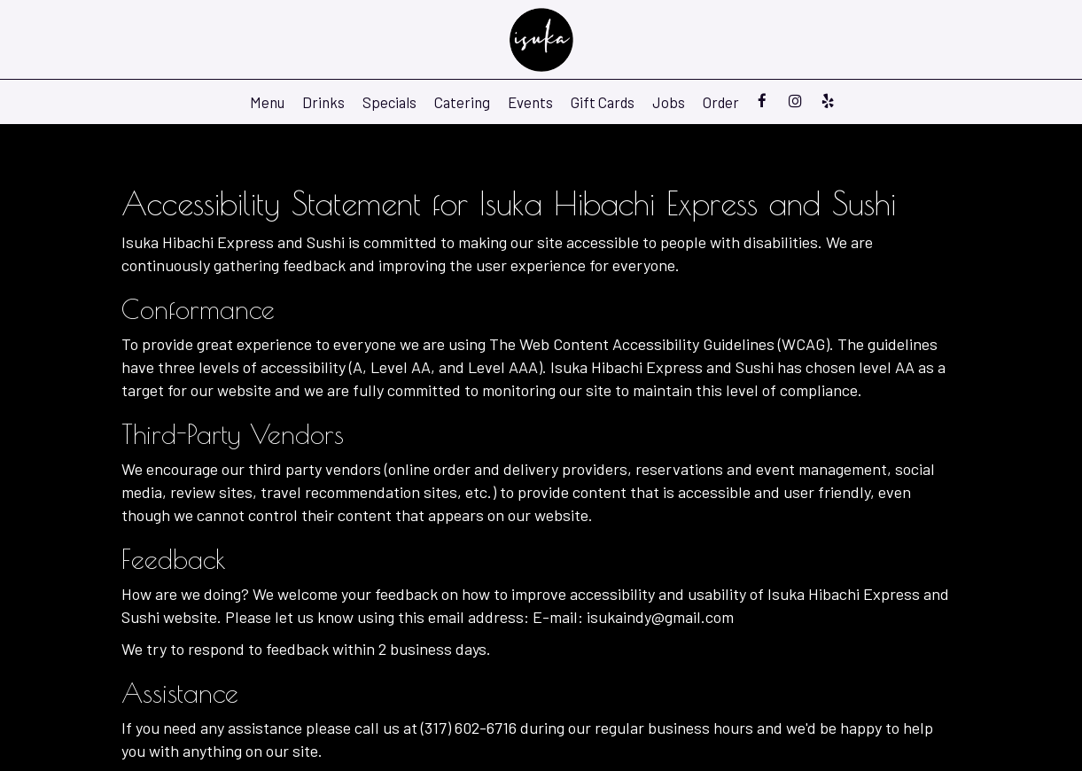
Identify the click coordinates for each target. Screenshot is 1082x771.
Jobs (668, 102)
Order (721, 102)
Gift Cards (602, 102)
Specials (389, 102)
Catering (462, 102)
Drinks (323, 102)
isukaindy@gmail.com (660, 617)
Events (530, 102)
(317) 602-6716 (469, 727)
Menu (267, 102)
